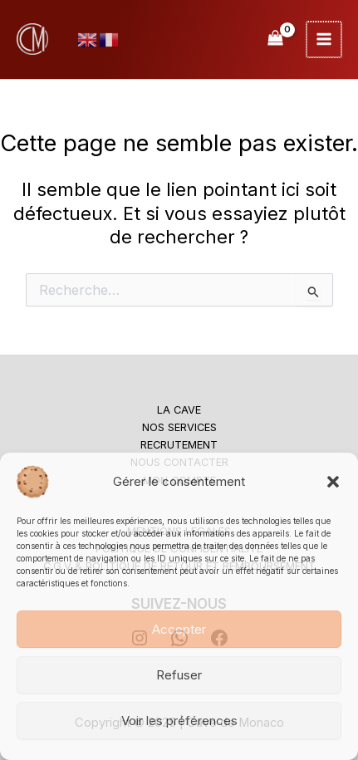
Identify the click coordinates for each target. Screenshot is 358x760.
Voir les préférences (179, 720)
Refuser (179, 675)
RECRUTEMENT (179, 445)
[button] (333, 481)
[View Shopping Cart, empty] (277, 39)
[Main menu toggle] (324, 39)
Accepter (179, 629)
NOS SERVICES (179, 427)
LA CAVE (179, 410)
